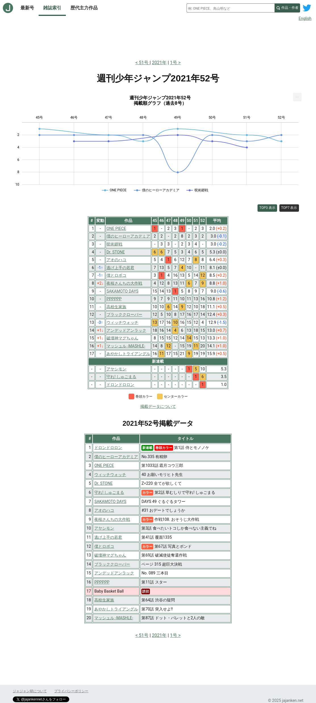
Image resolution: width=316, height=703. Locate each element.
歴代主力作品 (84, 8)
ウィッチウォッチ (110, 474)
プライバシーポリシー (71, 691)
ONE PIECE (104, 465)
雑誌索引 (52, 8)
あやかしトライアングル (116, 609)
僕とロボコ (104, 546)
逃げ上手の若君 (108, 537)
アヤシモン (104, 528)
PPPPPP (101, 582)
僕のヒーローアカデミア (116, 456)
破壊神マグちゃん (110, 555)
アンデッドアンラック (114, 573)
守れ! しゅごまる (109, 492)
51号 (144, 62)
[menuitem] (297, 97)
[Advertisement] (158, 39)
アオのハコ (104, 510)
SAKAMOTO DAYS (110, 501)
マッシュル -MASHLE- (113, 618)
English (305, 18)
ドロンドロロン (108, 447)
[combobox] (231, 7)
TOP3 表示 (267, 208)
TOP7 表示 (289, 208)
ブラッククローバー (112, 564)
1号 (173, 62)
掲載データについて (158, 406)
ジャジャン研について (30, 691)
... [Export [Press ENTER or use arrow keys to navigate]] (297, 95)
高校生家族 (104, 600)
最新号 (27, 8)
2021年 (159, 62)
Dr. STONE (103, 483)
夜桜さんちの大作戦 (112, 519)
